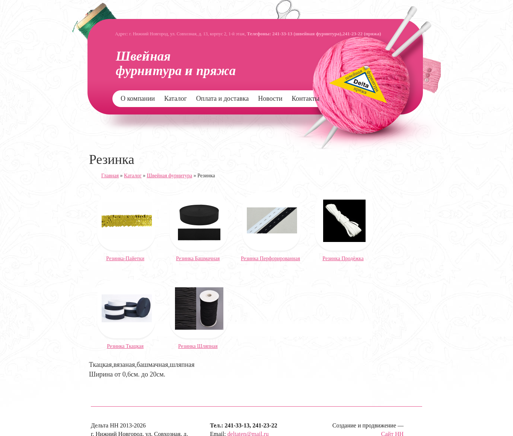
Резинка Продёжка (342, 258)
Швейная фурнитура (169, 175)
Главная (110, 175)
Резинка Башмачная (198, 258)
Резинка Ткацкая (125, 346)
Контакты (305, 98)
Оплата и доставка (222, 98)
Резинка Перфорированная (270, 258)
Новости (270, 98)
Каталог (175, 98)
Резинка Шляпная (198, 346)
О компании (138, 98)
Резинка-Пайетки (125, 258)
